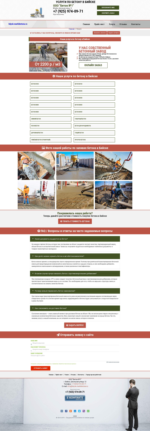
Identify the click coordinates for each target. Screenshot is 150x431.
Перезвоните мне (108, 7)
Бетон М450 (78, 105)
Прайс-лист (99, 24)
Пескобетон (35, 126)
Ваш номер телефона (38, 346)
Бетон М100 (35, 84)
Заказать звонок (100, 33)
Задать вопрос (113, 33)
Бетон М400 (35, 105)
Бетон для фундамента (83, 126)
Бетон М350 (78, 98)
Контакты (135, 24)
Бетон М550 (78, 112)
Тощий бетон (79, 133)
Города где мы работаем (93, 373)
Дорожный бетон (37, 133)
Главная (86, 24)
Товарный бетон (80, 119)
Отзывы (123, 24)
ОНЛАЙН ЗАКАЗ (93, 65)
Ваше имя (34, 340)
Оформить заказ (108, 13)
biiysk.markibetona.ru (18, 24)
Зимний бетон (36, 119)
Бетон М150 (78, 84)
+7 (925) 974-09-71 (68, 11)
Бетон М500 (35, 112)
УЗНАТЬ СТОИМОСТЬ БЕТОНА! (75, 221)
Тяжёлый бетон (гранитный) (40, 140)
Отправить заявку (40, 367)
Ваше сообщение (36, 352)
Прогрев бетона (80, 140)
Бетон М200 (35, 91)
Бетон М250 (78, 91)
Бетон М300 (35, 98)
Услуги (112, 24)
